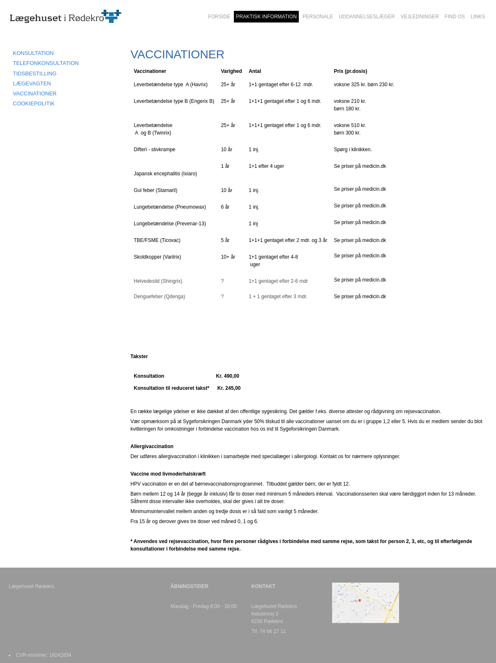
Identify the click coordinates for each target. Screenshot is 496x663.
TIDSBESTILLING (35, 73)
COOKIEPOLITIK (34, 103)
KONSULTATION (33, 53)
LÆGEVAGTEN (32, 83)
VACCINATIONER (35, 93)
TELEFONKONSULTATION (46, 63)
